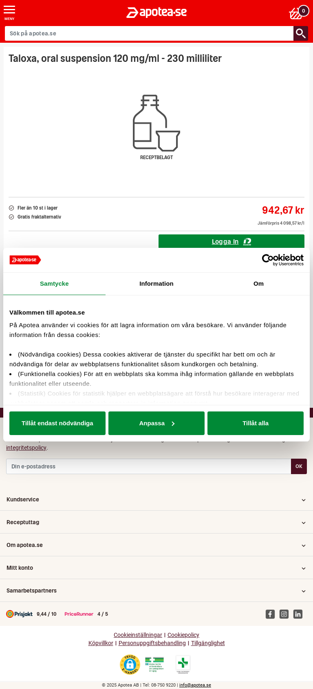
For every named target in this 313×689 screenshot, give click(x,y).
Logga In (231, 241)
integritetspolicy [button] (26, 447)
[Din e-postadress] (148, 466)
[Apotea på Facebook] (272, 614)
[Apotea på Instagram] (286, 614)
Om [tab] (258, 283)
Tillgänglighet (208, 643)
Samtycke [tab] (54, 283)
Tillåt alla (255, 423)
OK (298, 466)
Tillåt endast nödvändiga (57, 423)
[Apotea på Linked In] (300, 614)
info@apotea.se (195, 685)
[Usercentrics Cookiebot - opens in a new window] (268, 260)
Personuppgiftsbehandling (152, 643)
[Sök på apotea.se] (149, 33)
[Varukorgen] (298, 13)
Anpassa (156, 423)
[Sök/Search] (300, 33)
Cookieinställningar (138, 635)
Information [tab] (156, 283)
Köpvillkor (100, 643)
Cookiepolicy (183, 635)
